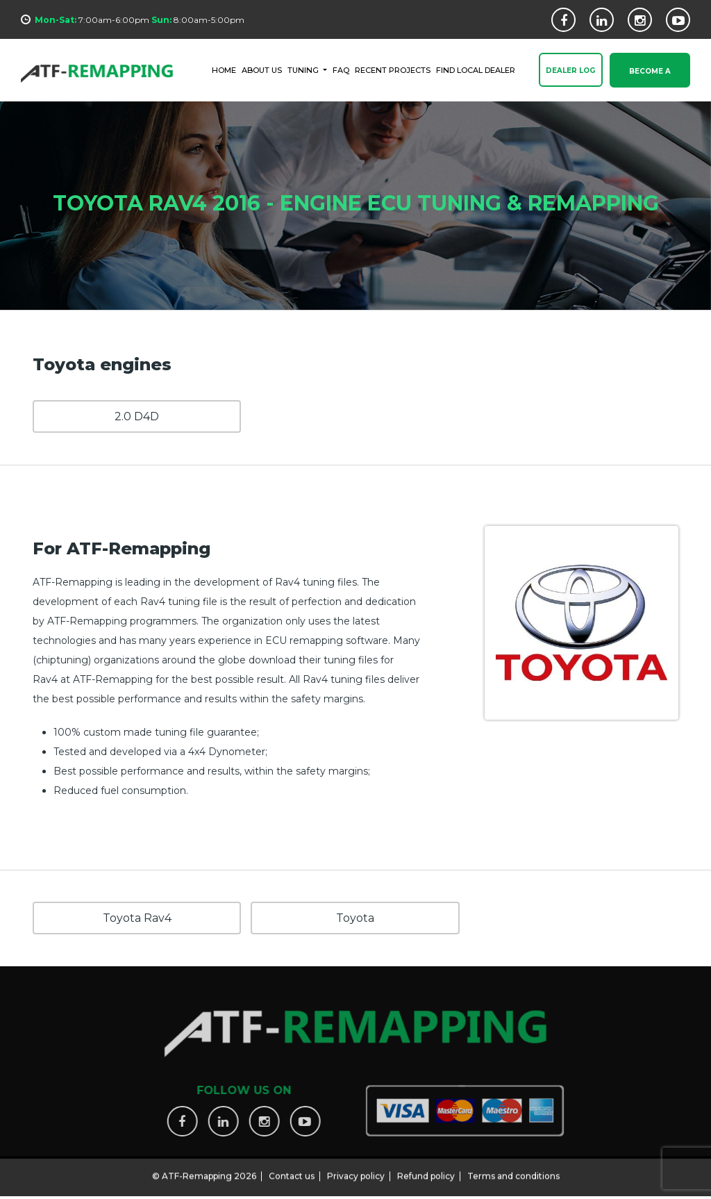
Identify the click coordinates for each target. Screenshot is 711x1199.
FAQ (341, 69)
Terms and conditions (513, 1170)
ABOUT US (262, 69)
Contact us (292, 1170)
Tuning (304, 69)
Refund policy (426, 1170)
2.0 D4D (137, 416)
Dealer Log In (570, 77)
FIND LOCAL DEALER (475, 69)
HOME (224, 69)
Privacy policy (356, 1170)
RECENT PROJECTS (392, 69)
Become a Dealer (650, 77)
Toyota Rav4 (137, 918)
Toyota (355, 918)
